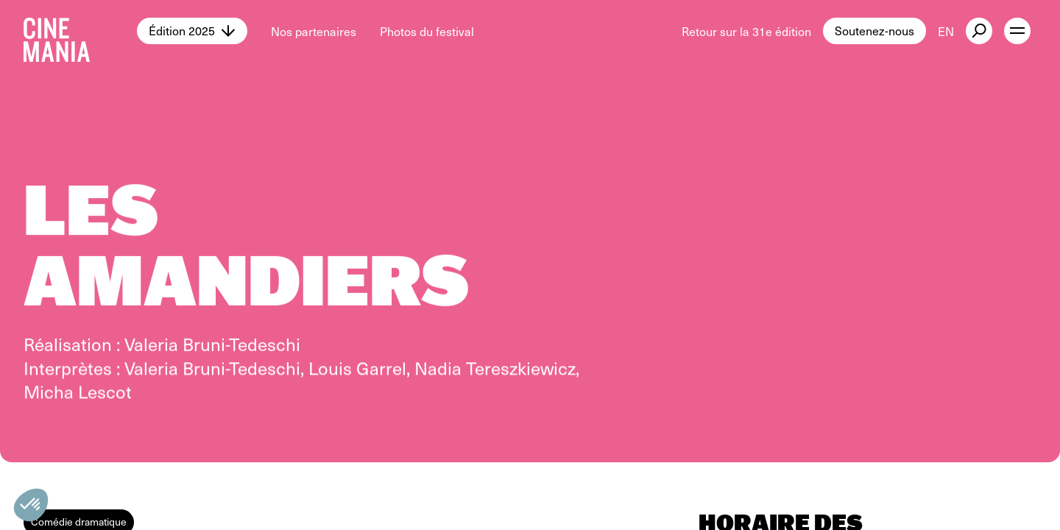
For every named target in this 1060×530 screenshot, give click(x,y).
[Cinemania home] (80, 31)
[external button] (979, 31)
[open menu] (1017, 31)
